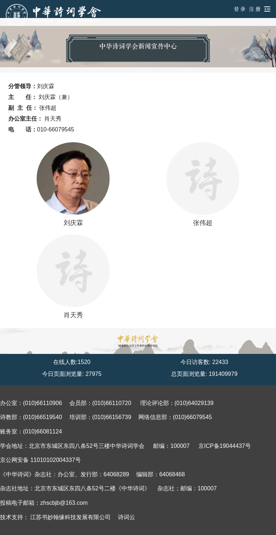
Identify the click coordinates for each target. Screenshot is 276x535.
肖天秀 (73, 276)
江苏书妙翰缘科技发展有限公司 (70, 517)
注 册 (255, 9)
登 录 (239, 9)
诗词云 (126, 517)
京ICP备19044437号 (224, 446)
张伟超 (202, 184)
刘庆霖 (73, 184)
